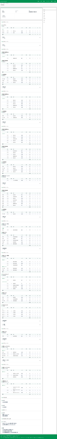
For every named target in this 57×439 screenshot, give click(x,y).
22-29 (22, 201)
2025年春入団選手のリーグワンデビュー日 (8, 424)
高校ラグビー (4, 232)
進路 (44, 1)
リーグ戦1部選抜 (15, 180)
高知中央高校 (15, 263)
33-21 (22, 314)
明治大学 (14, 70)
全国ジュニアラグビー (6, 346)
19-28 (22, 288)
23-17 (22, 152)
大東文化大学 (15, 138)
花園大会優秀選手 (5, 415)
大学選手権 (4, 74)
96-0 (21, 196)
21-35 (22, 157)
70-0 (21, 194)
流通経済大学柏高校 (16, 285)
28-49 (22, 32)
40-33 (22, 203)
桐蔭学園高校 (15, 243)
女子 (44, 22)
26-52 (22, 140)
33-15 (22, 373)
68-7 (21, 58)
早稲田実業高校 (15, 236)
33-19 (22, 100)
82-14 (22, 263)
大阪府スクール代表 (16, 373)
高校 (38, 1)
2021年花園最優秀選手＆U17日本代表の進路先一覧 (10, 432)
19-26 (22, 135)
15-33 (22, 82)
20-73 (22, 171)
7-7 (21, 283)
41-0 (21, 261)
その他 (55, 1)
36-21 (22, 142)
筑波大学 (14, 66)
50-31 (22, 105)
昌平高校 (14, 280)
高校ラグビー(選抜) (5, 255)
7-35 (21, 390)
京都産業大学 (15, 80)
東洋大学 (14, 103)
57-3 (21, 68)
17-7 (21, 205)
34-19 (22, 166)
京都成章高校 (31, 11)
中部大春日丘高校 (15, 240)
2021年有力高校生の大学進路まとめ (7, 429)
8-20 (21, 375)
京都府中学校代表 (15, 355)
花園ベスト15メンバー (5, 414)
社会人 (44, 18)
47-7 (21, 280)
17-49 (22, 154)
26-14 (22, 285)
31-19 (22, 80)
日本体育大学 (15, 196)
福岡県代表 (14, 352)
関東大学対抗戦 (5, 60)
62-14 (22, 138)
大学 (41, 1)
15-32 (22, 243)
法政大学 (14, 115)
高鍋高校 (14, 288)
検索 (51, 1)
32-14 (22, 297)
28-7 (21, 238)
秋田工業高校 (15, 261)
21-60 (22, 107)
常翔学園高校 (15, 300)
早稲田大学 (35, 11)
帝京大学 (14, 82)
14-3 (21, 240)
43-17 (22, 312)
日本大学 (14, 142)
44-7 (21, 66)
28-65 (22, 117)
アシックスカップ (5, 274)
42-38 (22, 180)
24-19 (22, 387)
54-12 (22, 115)
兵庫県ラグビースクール (5, 382)
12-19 (22, 352)
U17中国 (14, 314)
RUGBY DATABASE (3, 1)
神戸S (14, 32)
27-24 (22, 70)
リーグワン (48, 1)
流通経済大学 (15, 58)
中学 (44, 20)
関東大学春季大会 (5, 52)
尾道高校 (14, 238)
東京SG (3, 11)
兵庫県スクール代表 (5, 347)
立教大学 (14, 194)
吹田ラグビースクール (16, 392)
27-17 (22, 355)
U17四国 (14, 312)
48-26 (22, 103)
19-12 (22, 268)
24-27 (22, 300)
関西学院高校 (15, 268)
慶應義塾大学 (15, 68)
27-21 (22, 168)
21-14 (22, 198)
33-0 (21, 236)
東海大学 (14, 100)
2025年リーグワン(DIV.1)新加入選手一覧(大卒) (9, 423)
